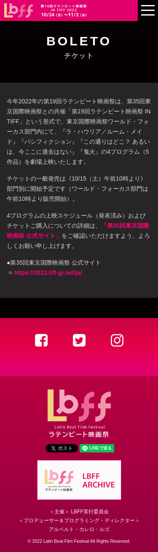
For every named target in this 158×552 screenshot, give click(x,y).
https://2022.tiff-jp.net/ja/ (48, 272)
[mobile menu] (148, 10)
